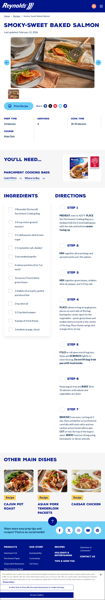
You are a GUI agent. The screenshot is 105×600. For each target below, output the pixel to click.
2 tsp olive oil (21, 303)
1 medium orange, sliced (27, 329)
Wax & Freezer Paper (13, 569)
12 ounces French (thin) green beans (27, 280)
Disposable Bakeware (14, 563)
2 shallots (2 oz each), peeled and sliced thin (29, 293)
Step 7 (72, 409)
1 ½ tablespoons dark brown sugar (29, 237)
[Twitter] (50, 108)
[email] (60, 108)
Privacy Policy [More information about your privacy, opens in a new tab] (8, 582)
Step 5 (73, 344)
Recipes (16, 16)
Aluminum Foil (10, 553)
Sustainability (35, 553)
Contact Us (87, 556)
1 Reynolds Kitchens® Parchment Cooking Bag (27, 211)
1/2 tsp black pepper (25, 312)
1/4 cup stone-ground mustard (26, 224)
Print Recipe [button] (18, 108)
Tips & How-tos (65, 561)
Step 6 (73, 379)
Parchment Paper (12, 558)
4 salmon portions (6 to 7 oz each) (29, 267)
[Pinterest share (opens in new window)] (55, 108)
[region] (52, 585)
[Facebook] (45, 108)
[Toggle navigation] (101, 6)
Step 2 (73, 245)
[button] (94, 6)
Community (34, 558)
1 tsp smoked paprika (25, 256)
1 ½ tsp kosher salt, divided (28, 247)
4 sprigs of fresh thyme (26, 320)
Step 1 (72, 207)
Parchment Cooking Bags (27, 174)
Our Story (33, 563)
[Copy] (65, 108)
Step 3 (73, 272)
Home (7, 16)
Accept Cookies (36, 595)
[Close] (101, 575)
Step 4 (73, 299)
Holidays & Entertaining (63, 553)
